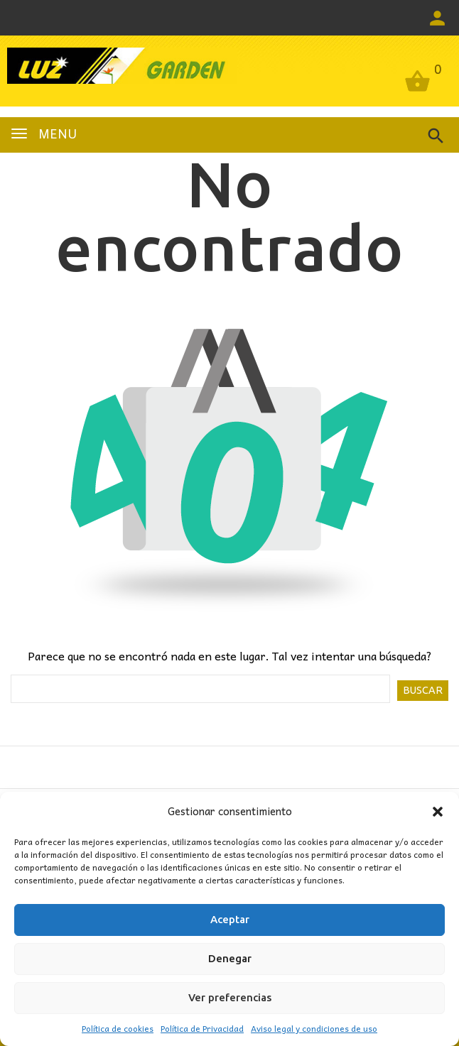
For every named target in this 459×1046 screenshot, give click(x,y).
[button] (438, 812)
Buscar (423, 690)
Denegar (230, 958)
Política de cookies (117, 1028)
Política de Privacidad (202, 1028)
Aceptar (229, 919)
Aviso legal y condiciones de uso (314, 1028)
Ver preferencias (229, 997)
